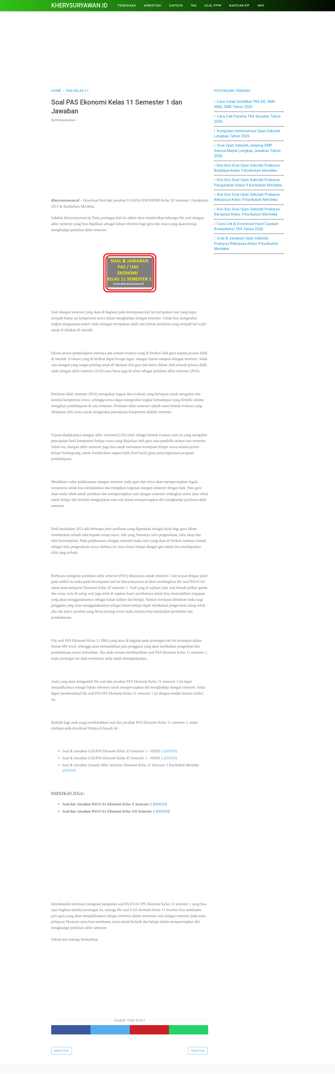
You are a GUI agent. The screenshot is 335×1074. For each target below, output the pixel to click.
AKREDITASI (152, 5)
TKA (194, 5)
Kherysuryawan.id (79, 5)
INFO (261, 5)
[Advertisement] (167, 48)
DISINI (170, 751)
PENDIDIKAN (127, 5)
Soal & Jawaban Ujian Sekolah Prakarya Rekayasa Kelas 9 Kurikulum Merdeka (246, 243)
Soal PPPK (212, 5)
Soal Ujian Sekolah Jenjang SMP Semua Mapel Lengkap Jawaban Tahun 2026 (247, 150)
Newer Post (61, 1051)
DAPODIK (176, 5)
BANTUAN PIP (239, 5)
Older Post (197, 1051)
